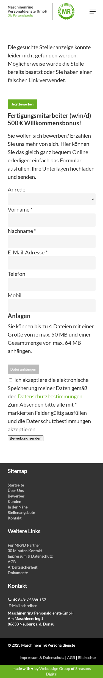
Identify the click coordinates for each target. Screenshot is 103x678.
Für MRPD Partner (24, 545)
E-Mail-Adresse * (28, 252)
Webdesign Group (54, 668)
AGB (12, 561)
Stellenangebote (21, 512)
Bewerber (16, 496)
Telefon (16, 273)
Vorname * (20, 209)
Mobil (14, 295)
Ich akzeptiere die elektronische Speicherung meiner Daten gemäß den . (48, 387)
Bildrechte (87, 657)
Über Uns (16, 490)
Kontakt (14, 518)
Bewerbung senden (25, 438)
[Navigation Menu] (93, 11)
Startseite (16, 485)
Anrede (16, 189)
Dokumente (18, 572)
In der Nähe (17, 507)
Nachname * (22, 230)
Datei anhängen (23, 369)
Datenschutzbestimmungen (50, 396)
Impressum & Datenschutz (30, 556)
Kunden (14, 501)
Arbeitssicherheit (22, 567)
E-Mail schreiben (23, 605)
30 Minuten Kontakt (25, 550)
